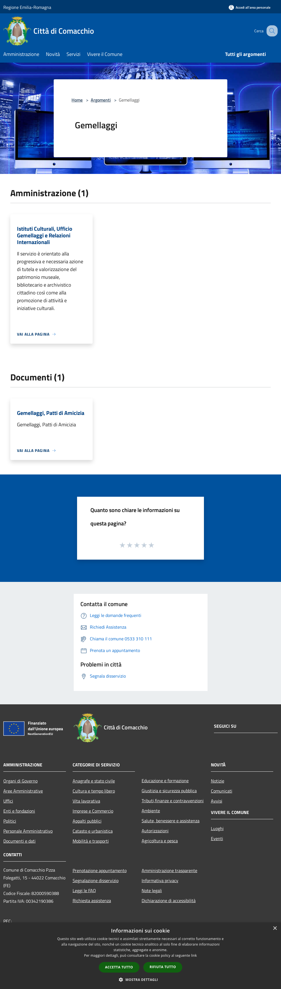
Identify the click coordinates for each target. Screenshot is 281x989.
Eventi (217, 838)
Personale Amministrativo (28, 831)
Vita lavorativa (86, 801)
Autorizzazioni (155, 830)
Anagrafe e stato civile (94, 781)
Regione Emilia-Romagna (27, 7)
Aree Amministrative (23, 791)
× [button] (275, 928)
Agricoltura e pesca (160, 840)
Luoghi (217, 828)
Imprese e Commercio (93, 811)
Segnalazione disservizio (96, 880)
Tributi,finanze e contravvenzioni (173, 800)
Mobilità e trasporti (91, 841)
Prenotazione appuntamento (100, 870)
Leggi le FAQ (84, 890)
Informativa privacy (160, 880)
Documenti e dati (19, 841)
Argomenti (101, 100)
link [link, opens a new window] (194, 955)
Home (77, 100)
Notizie (217, 781)
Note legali (152, 890)
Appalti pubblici (87, 821)
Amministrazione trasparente (169, 870)
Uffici (8, 801)
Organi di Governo (20, 781)
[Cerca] (271, 31)
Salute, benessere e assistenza (170, 820)
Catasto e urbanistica (93, 831)
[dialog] (140, 955)
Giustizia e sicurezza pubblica (169, 790)
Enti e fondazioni (19, 811)
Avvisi (216, 801)
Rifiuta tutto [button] (163, 967)
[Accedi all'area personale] (249, 7)
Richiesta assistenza (92, 900)
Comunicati (221, 791)
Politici (9, 821)
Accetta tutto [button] (119, 967)
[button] (140, 979)
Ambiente (151, 810)
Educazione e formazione (165, 780)
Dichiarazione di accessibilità (169, 900)
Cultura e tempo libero (94, 791)
